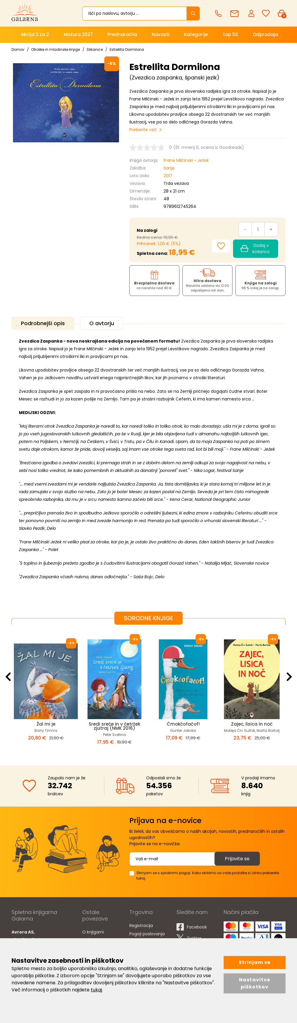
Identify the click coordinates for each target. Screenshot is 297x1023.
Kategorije (196, 34)
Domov (17, 49)
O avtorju (101, 323)
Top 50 (230, 34)
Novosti (160, 34)
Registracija (141, 925)
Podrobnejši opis (43, 323)
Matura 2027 (78, 34)
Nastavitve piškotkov (254, 983)
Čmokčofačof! (183, 724)
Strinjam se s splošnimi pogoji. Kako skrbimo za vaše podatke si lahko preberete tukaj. (207, 875)
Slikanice (95, 49)
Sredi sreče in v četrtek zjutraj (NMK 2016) (114, 726)
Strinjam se (254, 962)
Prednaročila (122, 34)
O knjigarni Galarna (93, 936)
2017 (168, 176)
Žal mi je (46, 724)
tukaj (96, 989)
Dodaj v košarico (255, 248)
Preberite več (143, 130)
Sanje (169, 168)
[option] (46, 690)
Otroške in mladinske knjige (55, 49)
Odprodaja (265, 34)
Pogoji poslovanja (147, 934)
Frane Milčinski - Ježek (186, 160)
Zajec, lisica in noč (252, 724)
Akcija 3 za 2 (35, 34)
